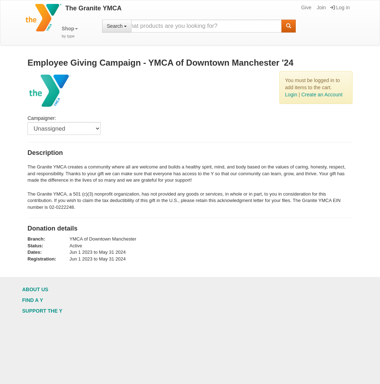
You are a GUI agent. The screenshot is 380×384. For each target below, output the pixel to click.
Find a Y (32, 300)
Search (117, 26)
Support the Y (42, 311)
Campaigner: (42, 118)
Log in (340, 7)
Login (291, 94)
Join (321, 7)
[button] (69, 32)
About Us (35, 289)
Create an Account (321, 94)
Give (305, 7)
